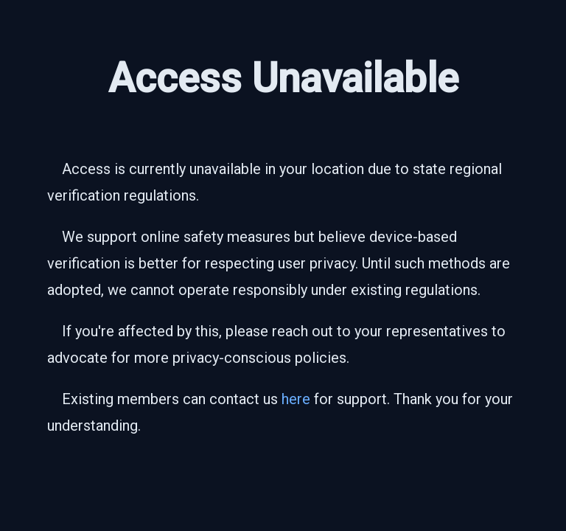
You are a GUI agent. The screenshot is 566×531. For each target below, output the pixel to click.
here (296, 399)
